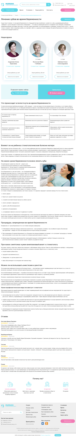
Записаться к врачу (67, 421)
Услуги (16, 15)
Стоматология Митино (7, 15)
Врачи (21, 10)
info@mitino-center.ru (7, 420)
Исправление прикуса (47, 405)
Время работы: (30, 421)
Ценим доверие (10, 389)
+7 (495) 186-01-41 (59, 3)
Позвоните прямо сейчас (19, 90)
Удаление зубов (45, 407)
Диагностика (29, 414)
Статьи (63, 412)
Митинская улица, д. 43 (60, 5)
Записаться (68, 10)
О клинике (29, 10)
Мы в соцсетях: (45, 420)
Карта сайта (64, 415)
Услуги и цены (10, 10)
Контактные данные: (7, 418)
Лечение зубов (30, 407)
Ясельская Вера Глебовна (38, 62)
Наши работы (39, 10)
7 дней (66, 389)
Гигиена (28, 410)
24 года (28, 389)
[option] (13, 61)
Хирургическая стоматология (48, 416)
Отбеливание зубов (46, 409)
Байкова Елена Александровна (63, 62)
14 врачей (47, 389)
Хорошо (58, 435)
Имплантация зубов (31, 416)
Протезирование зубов (47, 411)
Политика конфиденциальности (38, 431)
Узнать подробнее (46, 435)
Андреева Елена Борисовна (13, 62)
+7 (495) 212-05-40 (7, 422)
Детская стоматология (32, 412)
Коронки (43, 414)
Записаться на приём (13, 76)
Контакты (50, 10)
